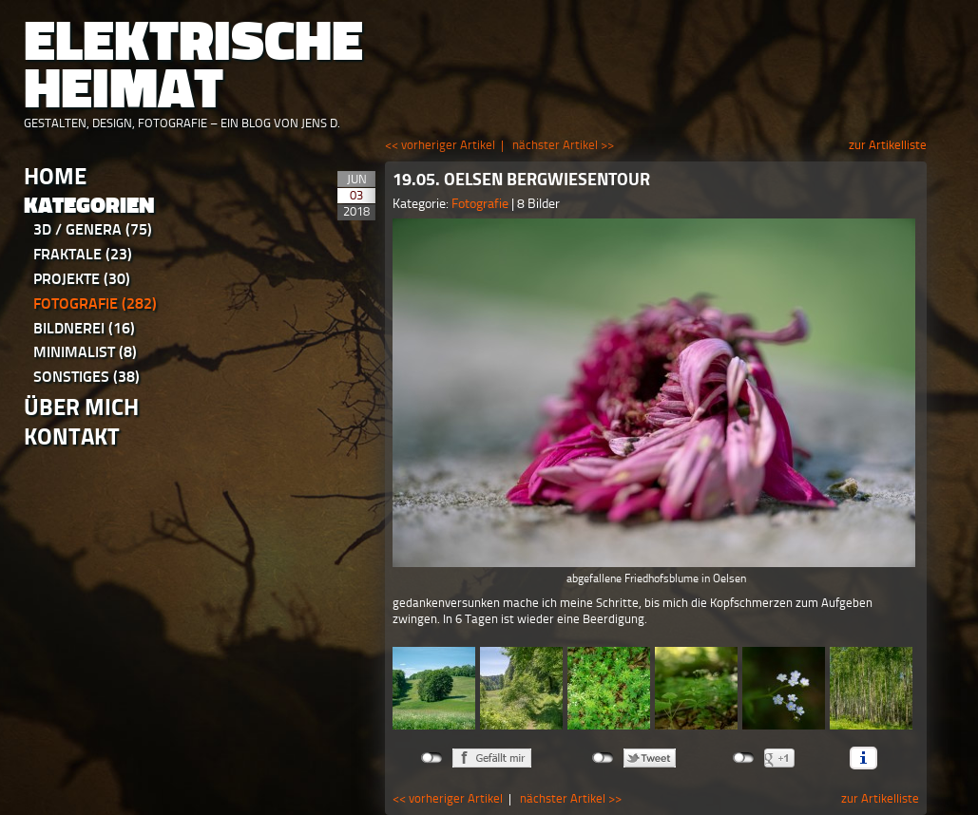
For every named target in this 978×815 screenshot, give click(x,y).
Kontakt (72, 436)
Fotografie (95, 303)
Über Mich (81, 407)
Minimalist (85, 352)
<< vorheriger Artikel (440, 145)
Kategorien (89, 205)
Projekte (81, 279)
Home (55, 176)
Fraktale (82, 254)
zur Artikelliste (888, 145)
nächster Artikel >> (563, 145)
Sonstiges (86, 377)
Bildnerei (84, 328)
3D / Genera (92, 229)
